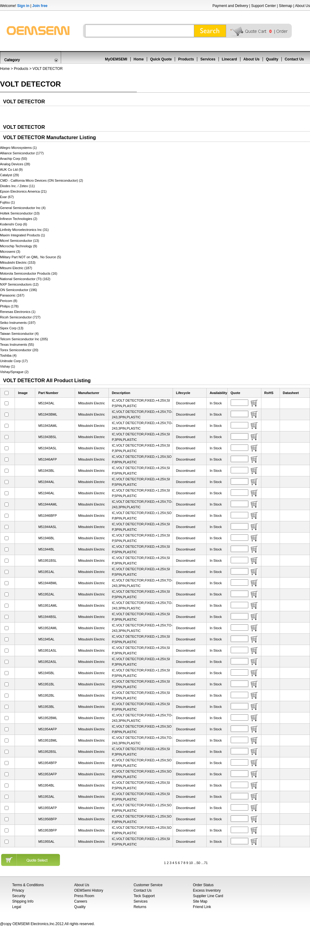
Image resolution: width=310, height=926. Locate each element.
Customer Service (147, 885)
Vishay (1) (7, 366)
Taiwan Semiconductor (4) (19, 333)
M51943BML (47, 414)
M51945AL (46, 639)
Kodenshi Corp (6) (13, 224)
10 (191, 863)
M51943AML (47, 425)
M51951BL (46, 684)
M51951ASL (47, 650)
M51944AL (46, 482)
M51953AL (46, 796)
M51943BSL (47, 437)
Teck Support (144, 896)
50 (198, 863)
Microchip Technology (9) (18, 246)
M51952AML (47, 628)
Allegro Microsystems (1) (18, 147)
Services (207, 59)
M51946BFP (47, 515)
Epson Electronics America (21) (23, 191)
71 (206, 863)
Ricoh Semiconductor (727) (20, 317)
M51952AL (46, 594)
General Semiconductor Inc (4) (23, 208)
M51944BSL (47, 617)
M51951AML (47, 605)
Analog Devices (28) (15, 164)
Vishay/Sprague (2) (14, 372)
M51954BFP (47, 763)
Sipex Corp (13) (11, 328)
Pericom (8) (8, 301)
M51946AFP (47, 459)
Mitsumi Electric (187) (16, 268)
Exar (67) (7, 197)
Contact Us (294, 59)
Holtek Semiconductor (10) (20, 213)
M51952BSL (47, 751)
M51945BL (46, 673)
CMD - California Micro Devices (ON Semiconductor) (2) (41, 180)
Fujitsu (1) (7, 202)
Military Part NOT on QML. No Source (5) (30, 257)
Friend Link (202, 907)
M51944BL (46, 549)
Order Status (203, 885)
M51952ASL (47, 662)
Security (18, 896)
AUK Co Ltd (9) (11, 169)
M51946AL (46, 493)
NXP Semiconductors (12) (19, 284)
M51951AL (46, 572)
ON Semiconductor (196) (18, 290)
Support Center (263, 6)
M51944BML (47, 583)
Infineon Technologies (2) (18, 219)
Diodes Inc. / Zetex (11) (17, 186)
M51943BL (46, 470)
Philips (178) (9, 306)
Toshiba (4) (8, 355)
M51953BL (46, 706)
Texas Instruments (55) (17, 344)
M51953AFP (47, 774)
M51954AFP (47, 729)
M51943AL (46, 403)
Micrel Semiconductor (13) (19, 240)
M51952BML (47, 718)
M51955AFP (47, 808)
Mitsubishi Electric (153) (18, 262)
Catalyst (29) (9, 175)
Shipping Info (22, 901)
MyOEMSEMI (116, 59)
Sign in (23, 6)
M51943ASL (47, 448)
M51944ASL (47, 527)
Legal (16, 907)
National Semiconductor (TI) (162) (25, 279)
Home (139, 59)
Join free (39, 6)
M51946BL (46, 538)
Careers (80, 901)
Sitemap (285, 6)
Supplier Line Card (208, 896)
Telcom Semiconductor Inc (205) (24, 339)
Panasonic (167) (12, 295)
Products (186, 59)
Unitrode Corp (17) (14, 361)
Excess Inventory (207, 890)
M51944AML (47, 504)
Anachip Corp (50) (13, 158)
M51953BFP (47, 830)
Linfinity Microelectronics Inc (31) (24, 229)
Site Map (200, 901)
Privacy (18, 890)
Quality (272, 59)
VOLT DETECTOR (48, 69)
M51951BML (47, 740)
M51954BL (46, 785)
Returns (139, 907)
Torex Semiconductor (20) (19, 350)
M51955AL (46, 841)
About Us (302, 6)
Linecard (229, 59)
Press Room (84, 896)
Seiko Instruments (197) (18, 322)
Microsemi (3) (10, 251)
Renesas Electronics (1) (18, 312)
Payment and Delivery (230, 6)
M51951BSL (47, 560)
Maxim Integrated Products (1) (22, 235)
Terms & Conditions (28, 885)
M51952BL (46, 695)
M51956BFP (47, 819)
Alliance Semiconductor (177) (22, 153)
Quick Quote (161, 59)
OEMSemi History (88, 890)
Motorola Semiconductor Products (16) (28, 273)
